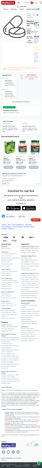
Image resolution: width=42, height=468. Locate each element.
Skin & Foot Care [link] (15, 282)
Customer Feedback (17, 226)
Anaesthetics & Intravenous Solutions (9, 360)
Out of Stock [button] (8, 167)
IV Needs (13, 377)
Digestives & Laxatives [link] (6, 284)
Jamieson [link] (14, 297)
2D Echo (32, 262)
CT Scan (26, 258)
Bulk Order (4, 228)
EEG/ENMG (26, 262)
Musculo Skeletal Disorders (27, 287)
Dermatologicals (15, 358)
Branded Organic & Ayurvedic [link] (8, 318)
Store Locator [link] (4, 328)
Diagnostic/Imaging (5, 383)
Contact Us (11, 228)
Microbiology (28, 250)
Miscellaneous (4, 368)
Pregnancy (33, 283)
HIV (38, 283)
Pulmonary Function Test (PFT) (28, 270)
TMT (22, 262)
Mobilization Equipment (6, 379)
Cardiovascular (11, 375)
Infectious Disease (25, 293)
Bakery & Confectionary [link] (11, 314)
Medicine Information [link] (6, 325)
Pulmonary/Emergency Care (12, 381)
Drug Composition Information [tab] (21, 102)
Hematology (23, 252)
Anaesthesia (4, 375)
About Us (4, 224)
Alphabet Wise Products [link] (6, 330)
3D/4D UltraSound (25, 260)
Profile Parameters (34, 248)
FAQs (9, 224)
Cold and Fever (30, 328)
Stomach (35, 295)
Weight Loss (30, 330)
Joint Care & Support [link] (5, 282)
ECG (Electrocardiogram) (32, 266)
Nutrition (14, 356)
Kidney (30, 277)
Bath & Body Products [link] (6, 258)
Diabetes (23, 281)
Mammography (33, 260)
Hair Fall (23, 336)
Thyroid (22, 279)
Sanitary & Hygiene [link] (11, 253)
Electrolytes (34, 297)
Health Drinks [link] (4, 271)
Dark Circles (24, 332)
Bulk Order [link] (3, 465)
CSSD (17, 375)
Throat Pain (32, 334)
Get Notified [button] (37, 48)
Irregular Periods (25, 334)
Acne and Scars (24, 338)
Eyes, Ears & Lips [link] (5, 262)
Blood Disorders (34, 293)
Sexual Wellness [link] (15, 258)
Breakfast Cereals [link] (13, 271)
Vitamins (27, 279)
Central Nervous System (6, 343)
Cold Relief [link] (14, 280)
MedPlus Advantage (33, 9)
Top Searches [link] (11, 328)
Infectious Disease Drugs (7, 350)
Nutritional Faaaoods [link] (6, 273)
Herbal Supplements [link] (6, 297)
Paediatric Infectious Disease (28, 321)
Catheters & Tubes (5, 377)
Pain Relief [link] (8, 280)
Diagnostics (14, 9)
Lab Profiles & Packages (26, 275)
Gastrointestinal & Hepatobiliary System (10, 337)
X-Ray (30, 258)
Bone (27, 281)
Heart (34, 275)
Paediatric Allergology (26, 319)
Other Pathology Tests (33, 285)
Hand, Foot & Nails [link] (5, 266)
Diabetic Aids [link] (13, 305)
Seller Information (30, 42)
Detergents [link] (12, 310)
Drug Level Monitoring (26, 291)
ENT (22, 315)
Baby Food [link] (3, 248)
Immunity (31, 281)
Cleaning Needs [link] (5, 310)
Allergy (34, 277)
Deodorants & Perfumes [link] (6, 260)
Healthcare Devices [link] (5, 286)
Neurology (29, 313)
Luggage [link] (3, 314)
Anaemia (33, 279)
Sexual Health (24, 340)
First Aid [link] (3, 280)
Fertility (26, 277)
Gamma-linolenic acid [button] (9, 107)
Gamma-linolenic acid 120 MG (30, 31)
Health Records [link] (4, 326)
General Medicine (25, 305)
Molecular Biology (31, 252)
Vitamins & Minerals (6, 356)
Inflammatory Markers (26, 297)
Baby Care (9, 248)
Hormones (16, 345)
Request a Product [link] (13, 326)
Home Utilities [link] (4, 312)
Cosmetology (36, 315)
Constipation (36, 330)
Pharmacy (5, 9)
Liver (37, 275)
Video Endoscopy (25, 268)
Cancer (36, 281)
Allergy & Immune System (7, 362)
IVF (36, 321)
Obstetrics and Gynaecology (27, 309)
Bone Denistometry (25, 264)
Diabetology (23, 311)
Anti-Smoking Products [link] (6, 288)
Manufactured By (7, 123)
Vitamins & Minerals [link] (6, 295)
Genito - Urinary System (6, 351)
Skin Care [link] (3, 253)
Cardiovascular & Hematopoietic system (10, 339)
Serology (23, 250)
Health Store (22, 7)
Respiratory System (5, 341)
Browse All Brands (6, 226)
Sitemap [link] (17, 466)
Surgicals (3, 381)
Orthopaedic (16, 379)
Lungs (22, 277)
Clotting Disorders (25, 289)
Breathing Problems (30, 336)
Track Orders (28, 224)
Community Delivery (29, 226)
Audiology (35, 323)
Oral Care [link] (3, 255)
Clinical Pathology (25, 248)
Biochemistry (35, 250)
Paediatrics (23, 307)
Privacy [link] (20, 466)
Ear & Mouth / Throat (6, 358)
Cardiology (23, 313)
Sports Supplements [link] (5, 293)
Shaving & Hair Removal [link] (6, 264)
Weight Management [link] (6, 275)
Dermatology (35, 313)
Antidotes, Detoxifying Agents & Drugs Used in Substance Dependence (10, 365)
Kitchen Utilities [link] (12, 312)
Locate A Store (18, 224)
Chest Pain (23, 328)
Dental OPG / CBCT (35, 264)
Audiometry (23, 266)
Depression (23, 330)
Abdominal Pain (32, 338)
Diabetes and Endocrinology (33, 311)
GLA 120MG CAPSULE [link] (7, 180)
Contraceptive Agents (6, 347)
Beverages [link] (3, 316)
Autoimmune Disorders (26, 295)
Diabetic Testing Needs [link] (6, 303)
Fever (37, 279)
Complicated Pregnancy (26, 323)
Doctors (22, 9)
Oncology (16, 350)
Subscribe (36, 219)
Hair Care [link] (9, 255)
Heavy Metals (35, 291)
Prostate (28, 283)
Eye (17, 356)
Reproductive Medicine (26, 317)
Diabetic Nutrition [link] (5, 305)
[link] (8, 2)
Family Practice (33, 305)
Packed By (25, 123)
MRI (22, 258)
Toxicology (36, 287)
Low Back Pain (31, 332)
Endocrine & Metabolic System (8, 354)
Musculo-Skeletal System (7, 345)
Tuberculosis (24, 285)
